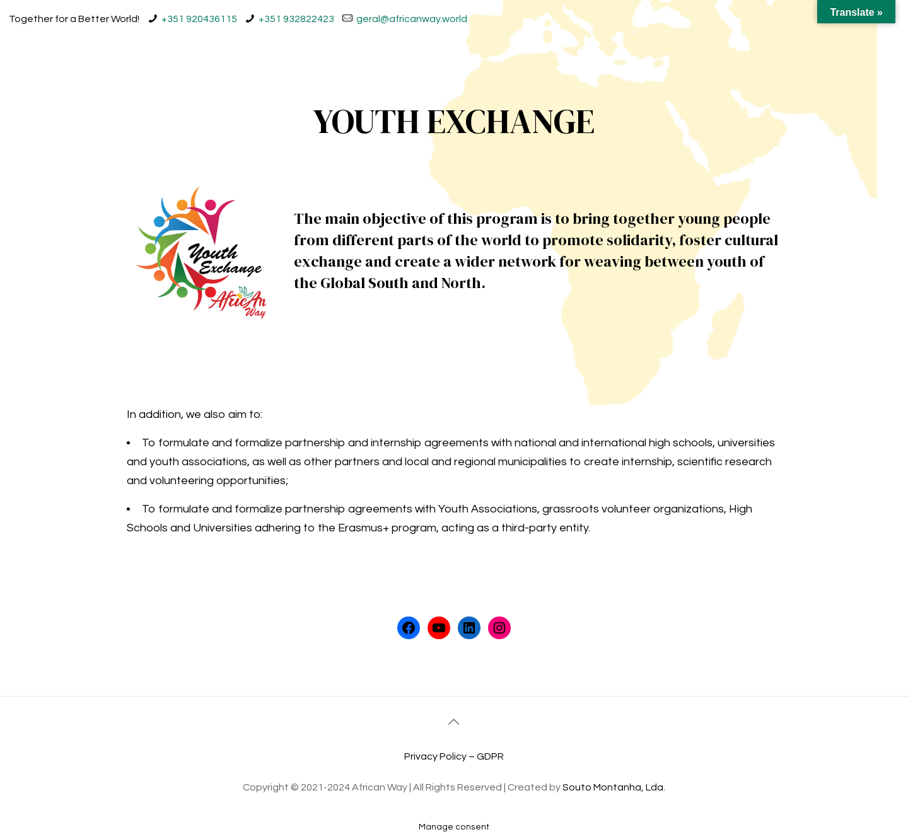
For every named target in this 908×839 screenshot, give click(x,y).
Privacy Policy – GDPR (454, 756)
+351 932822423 (296, 19)
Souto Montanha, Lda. (613, 787)
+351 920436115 (199, 19)
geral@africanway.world (411, 19)
